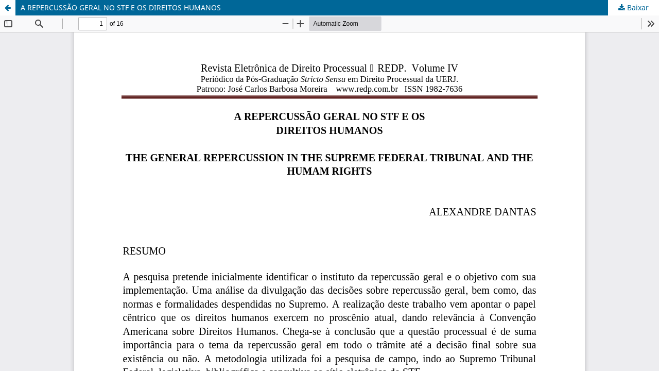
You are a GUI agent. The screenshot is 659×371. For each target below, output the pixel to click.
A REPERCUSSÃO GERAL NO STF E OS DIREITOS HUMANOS (121, 7)
